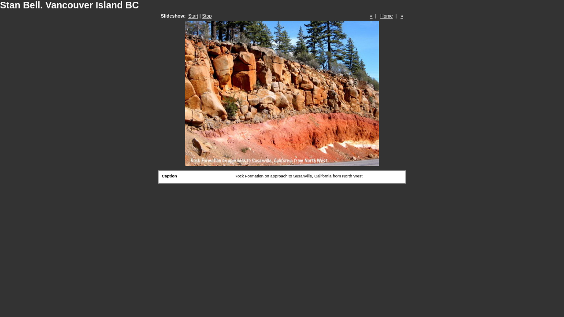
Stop (207, 15)
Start (193, 15)
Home (386, 15)
